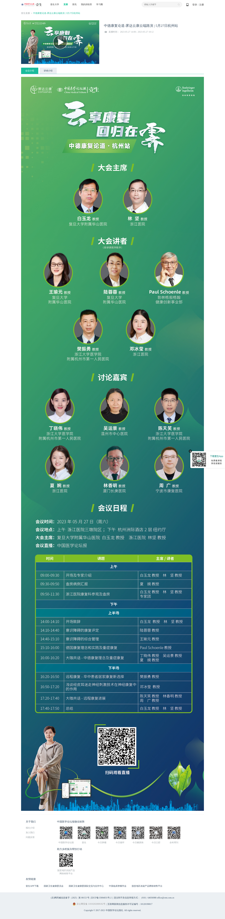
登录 (194, 4)
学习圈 (99, 4)
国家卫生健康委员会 (53, 886)
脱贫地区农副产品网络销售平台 (147, 886)
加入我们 (30, 832)
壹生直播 (25, 13)
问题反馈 (30, 837)
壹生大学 (54, 4)
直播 (65, 4)
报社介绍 (30, 828)
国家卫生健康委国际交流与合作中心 (86, 886)
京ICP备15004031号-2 (101, 898)
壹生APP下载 (32, 886)
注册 (201, 4)
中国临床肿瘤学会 (117, 886)
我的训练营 (86, 4)
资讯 (74, 4)
